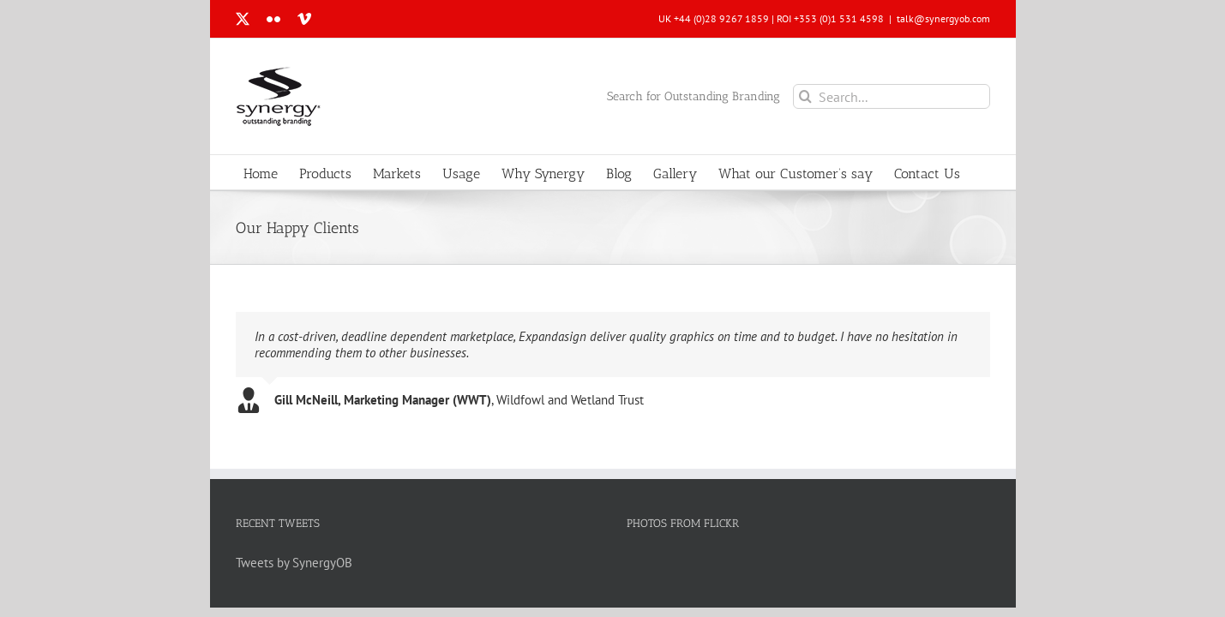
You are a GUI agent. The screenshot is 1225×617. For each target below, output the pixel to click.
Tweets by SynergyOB (294, 562)
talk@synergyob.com (943, 18)
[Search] (805, 96)
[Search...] (891, 96)
